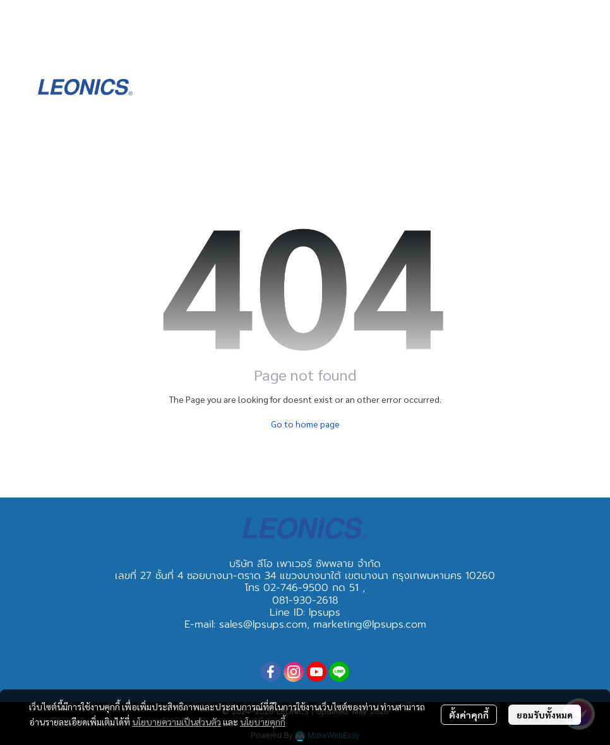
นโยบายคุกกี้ (262, 721)
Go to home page (305, 423)
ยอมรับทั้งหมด (545, 714)
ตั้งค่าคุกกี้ (469, 714)
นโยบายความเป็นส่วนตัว (176, 721)
